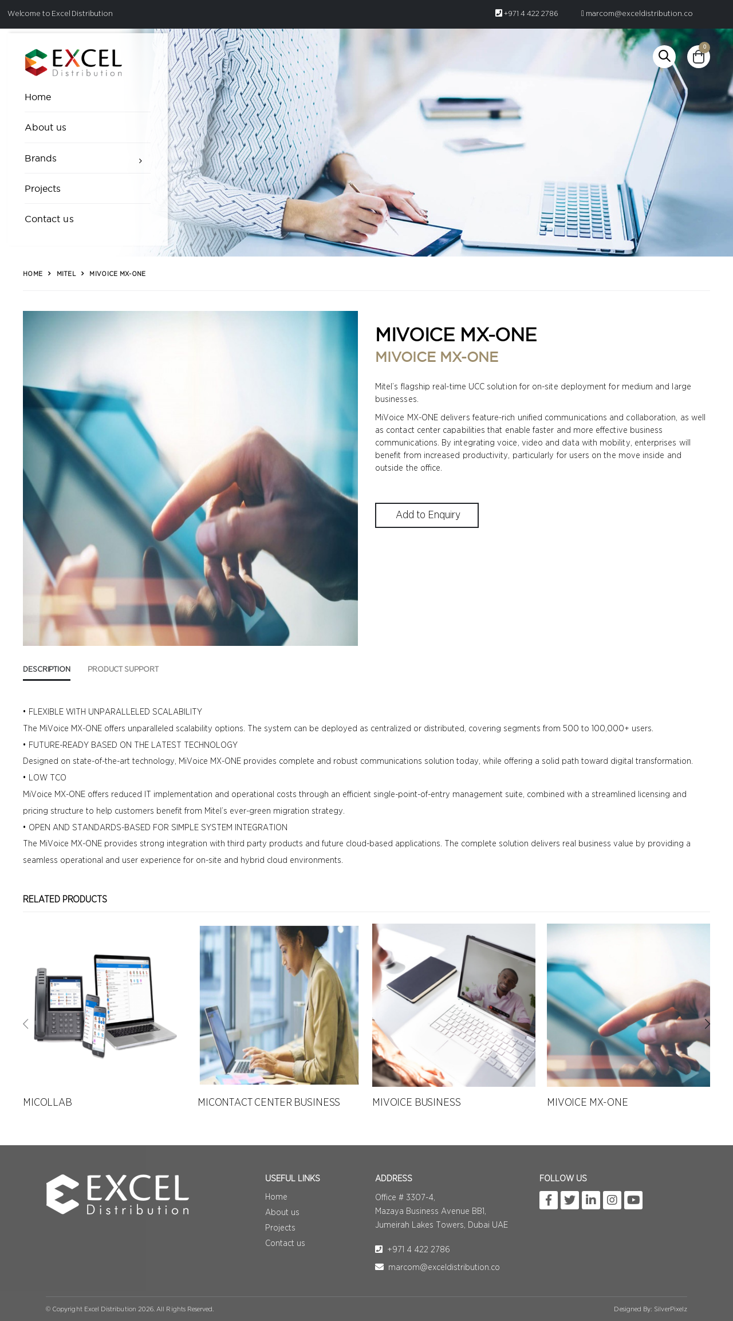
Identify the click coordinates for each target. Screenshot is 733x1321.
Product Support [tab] (123, 669)
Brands (41, 158)
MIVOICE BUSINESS (416, 1103)
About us (46, 127)
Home (38, 97)
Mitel (66, 273)
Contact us (49, 219)
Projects (43, 188)
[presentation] (25, 1024)
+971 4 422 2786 (526, 14)
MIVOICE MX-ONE (587, 1103)
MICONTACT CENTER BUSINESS (269, 1103)
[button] (664, 56)
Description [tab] (46, 669)
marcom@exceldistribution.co (637, 14)
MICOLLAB (47, 1103)
